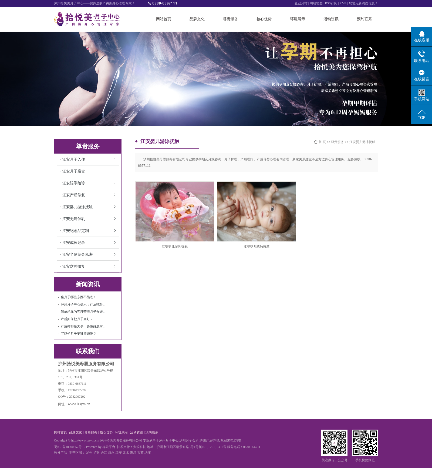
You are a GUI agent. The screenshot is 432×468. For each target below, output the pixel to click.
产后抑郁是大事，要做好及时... (83, 326)
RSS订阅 (331, 3)
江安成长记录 (73, 243)
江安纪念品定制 (75, 231)
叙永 (111, 452)
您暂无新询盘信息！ (363, 3)
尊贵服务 (230, 19)
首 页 (322, 142)
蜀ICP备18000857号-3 (69, 447)
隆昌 (133, 452)
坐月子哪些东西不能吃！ (78, 297)
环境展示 (297, 19)
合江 (104, 452)
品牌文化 (197, 19)
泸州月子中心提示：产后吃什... (83, 304)
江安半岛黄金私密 (77, 255)
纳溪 (147, 452)
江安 (118, 452)
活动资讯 (331, 19)
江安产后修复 (73, 195)
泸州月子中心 (168, 440)
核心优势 (264, 19)
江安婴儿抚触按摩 (256, 246)
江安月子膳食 (73, 171)
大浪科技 (139, 447)
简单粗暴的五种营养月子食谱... (83, 312)
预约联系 (364, 19)
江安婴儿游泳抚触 (77, 207)
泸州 (89, 452)
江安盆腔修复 (73, 266)
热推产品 (60, 452)
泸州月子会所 (189, 440)
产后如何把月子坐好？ (77, 319)
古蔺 (140, 452)
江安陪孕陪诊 (73, 183)
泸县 (96, 452)
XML (342, 3)
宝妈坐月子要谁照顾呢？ (78, 334)
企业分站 (301, 3)
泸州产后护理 (209, 440)
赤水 (126, 452)
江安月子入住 (73, 159)
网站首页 (163, 19)
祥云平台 (108, 447)
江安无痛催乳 (73, 219)
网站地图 (316, 3)
